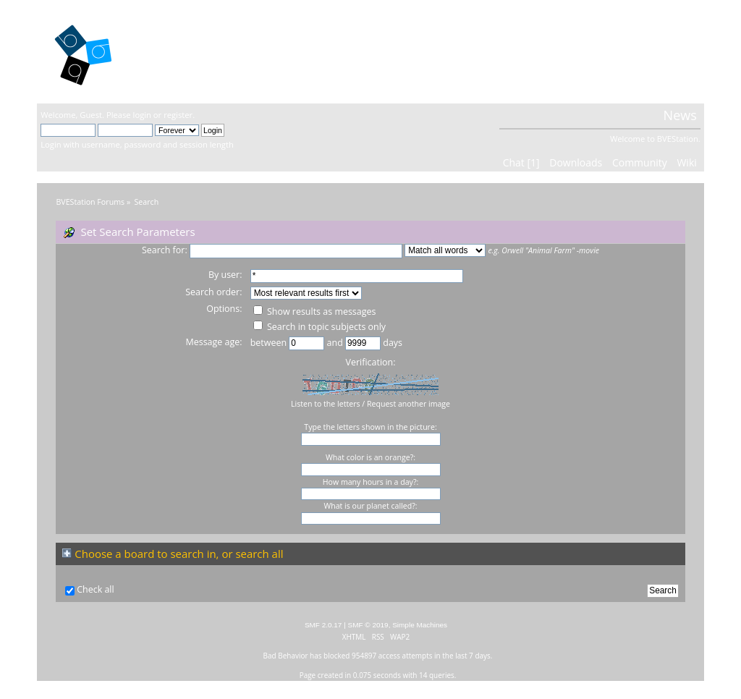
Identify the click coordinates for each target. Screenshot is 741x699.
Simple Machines (419, 625)
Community (639, 162)
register (178, 114)
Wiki (686, 162)
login (142, 114)
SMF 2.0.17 (323, 625)
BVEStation (196, 51)
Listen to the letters (325, 404)
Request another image (408, 404)
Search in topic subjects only (319, 327)
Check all (95, 590)
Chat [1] (521, 162)
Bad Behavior (285, 656)
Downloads (575, 162)
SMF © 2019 (368, 625)
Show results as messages (314, 311)
